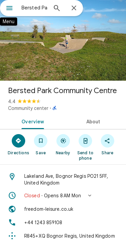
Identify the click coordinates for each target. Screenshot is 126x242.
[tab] (31, 121)
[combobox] (34, 8)
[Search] (57, 8)
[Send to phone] (85, 147)
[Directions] (18, 144)
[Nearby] (63, 144)
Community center (28, 108)
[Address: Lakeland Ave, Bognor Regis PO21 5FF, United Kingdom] (63, 179)
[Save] (41, 144)
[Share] (107, 144)
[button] (63, 195)
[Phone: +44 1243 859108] (63, 222)
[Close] (74, 8)
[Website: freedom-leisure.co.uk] (63, 209)
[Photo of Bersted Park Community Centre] (63, 40)
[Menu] (9, 8)
